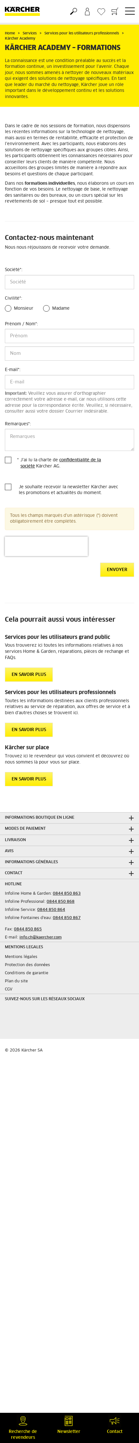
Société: (13, 270)
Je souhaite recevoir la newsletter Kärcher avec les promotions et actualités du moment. (68, 490)
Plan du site (16, 981)
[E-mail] (69, 382)
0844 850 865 (28, 929)
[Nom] (69, 353)
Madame (61, 308)
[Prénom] (69, 336)
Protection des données (27, 965)
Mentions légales (21, 957)
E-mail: (12, 370)
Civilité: (13, 298)
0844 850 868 (61, 902)
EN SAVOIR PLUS (29, 675)
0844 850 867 (67, 918)
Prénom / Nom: (21, 324)
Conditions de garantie (26, 973)
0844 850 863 (67, 894)
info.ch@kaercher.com (40, 937)
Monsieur (23, 308)
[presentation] (46, 546)
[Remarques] (69, 440)
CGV (8, 989)
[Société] (69, 282)
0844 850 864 (51, 910)
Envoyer (117, 570)
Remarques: (18, 424)
